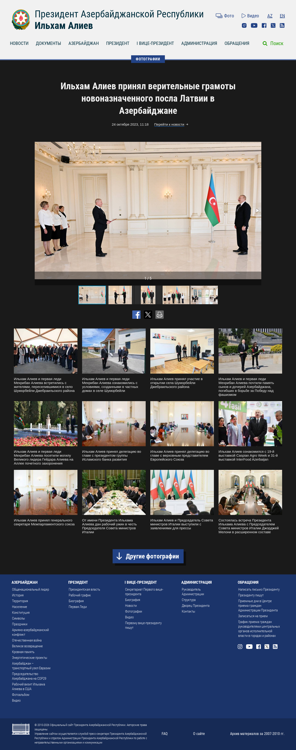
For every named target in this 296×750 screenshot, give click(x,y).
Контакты (188, 611)
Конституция (21, 613)
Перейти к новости (169, 124)
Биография (76, 601)
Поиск (277, 43)
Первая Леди (78, 607)
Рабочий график (80, 595)
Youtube (254, 25)
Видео (253, 16)
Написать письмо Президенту (259, 589)
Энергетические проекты (29, 658)
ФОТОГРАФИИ (148, 59)
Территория (20, 601)
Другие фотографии (152, 556)
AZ (269, 16)
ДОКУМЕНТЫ (48, 43)
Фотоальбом (20, 695)
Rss (282, 25)
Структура (189, 600)
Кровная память (23, 652)
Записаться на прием (253, 616)
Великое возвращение (27, 646)
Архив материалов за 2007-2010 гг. (257, 734)
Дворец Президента (196, 606)
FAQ (165, 734)
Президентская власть (84, 589)
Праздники (19, 624)
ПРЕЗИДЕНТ (117, 43)
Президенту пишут (251, 595)
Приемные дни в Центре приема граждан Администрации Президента (258, 605)
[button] (257, 210)
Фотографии (133, 611)
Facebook (264, 25)
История (18, 595)
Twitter (273, 25)
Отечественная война (27, 640)
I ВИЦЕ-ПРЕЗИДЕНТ (155, 43)
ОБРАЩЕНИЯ (237, 43)
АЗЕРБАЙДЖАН (83, 43)
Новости (131, 606)
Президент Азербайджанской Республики (119, 14)
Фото (229, 16)
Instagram (244, 25)
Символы (18, 618)
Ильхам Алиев (64, 25)
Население (19, 607)
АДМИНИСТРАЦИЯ (199, 43)
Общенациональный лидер (30, 589)
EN (282, 16)
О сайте (199, 734)
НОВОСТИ (19, 43)
